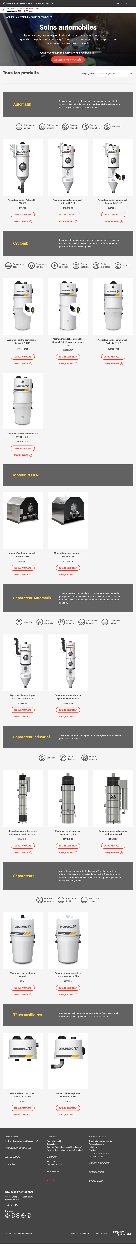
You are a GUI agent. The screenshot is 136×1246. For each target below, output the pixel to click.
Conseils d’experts (99, 1166)
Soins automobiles (41, 17)
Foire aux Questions (96, 1146)
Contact (52, 1183)
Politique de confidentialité (80, 1236)
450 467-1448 (11, 1207)
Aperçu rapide (21, 221)
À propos (52, 1160)
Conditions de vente (102, 1236)
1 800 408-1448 (120, 3)
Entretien (92, 1152)
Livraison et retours (96, 1159)
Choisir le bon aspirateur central (100, 1143)
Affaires (23, 17)
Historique (51, 1164)
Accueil (10, 17)
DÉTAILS (50, 3)
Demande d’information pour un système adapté (65, 1152)
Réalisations (96, 1174)
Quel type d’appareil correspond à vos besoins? (64, 1149)
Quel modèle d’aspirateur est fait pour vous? (21, 1143)
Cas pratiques (52, 1146)
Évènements (95, 1183)
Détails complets (22, 215)
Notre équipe (12, 1159)
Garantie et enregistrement (99, 1156)
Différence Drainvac (54, 1167)
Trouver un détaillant (18, 1150)
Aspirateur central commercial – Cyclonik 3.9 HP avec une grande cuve (68, 342)
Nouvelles (53, 1174)
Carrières (10, 1167)
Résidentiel (11, 1139)
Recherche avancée (67, 59)
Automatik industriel (54, 1143)
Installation (93, 1149)
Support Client (97, 1139)
